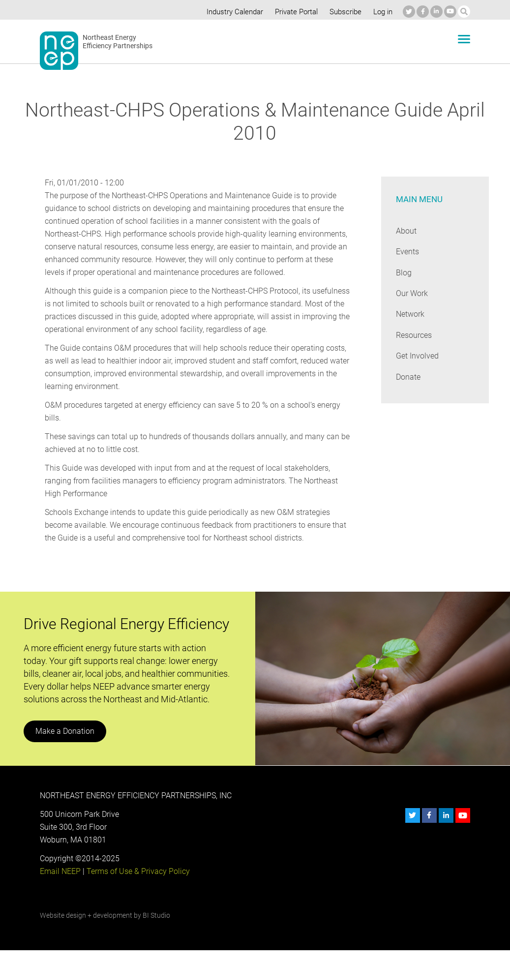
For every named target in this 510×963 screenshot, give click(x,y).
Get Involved (417, 356)
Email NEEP (60, 884)
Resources (414, 335)
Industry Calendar (232, 11)
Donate (408, 377)
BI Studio (156, 928)
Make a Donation (64, 744)
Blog (403, 272)
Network (410, 314)
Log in (381, 11)
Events (407, 251)
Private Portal (294, 11)
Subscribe (344, 11)
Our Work (412, 293)
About (406, 231)
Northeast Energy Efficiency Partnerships (118, 41)
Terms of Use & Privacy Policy (137, 884)
